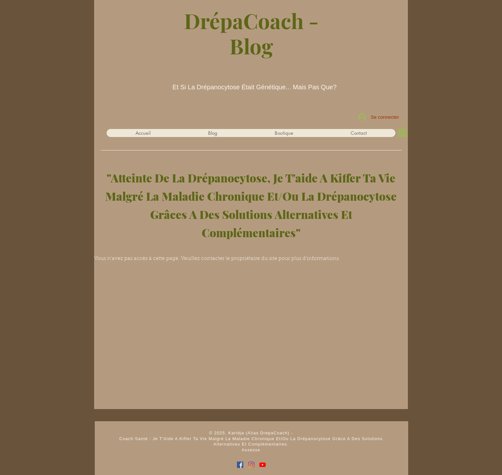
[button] (402, 130)
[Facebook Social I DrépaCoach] (240, 465)
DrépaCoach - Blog (251, 33)
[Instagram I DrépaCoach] (251, 465)
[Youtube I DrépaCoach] (262, 465)
